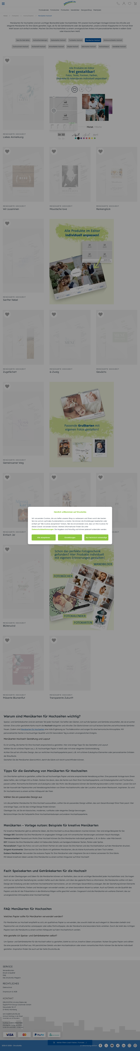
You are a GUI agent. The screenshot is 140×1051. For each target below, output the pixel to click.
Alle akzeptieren (43, 537)
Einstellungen (70, 537)
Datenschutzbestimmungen (43, 529)
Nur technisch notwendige (96, 537)
